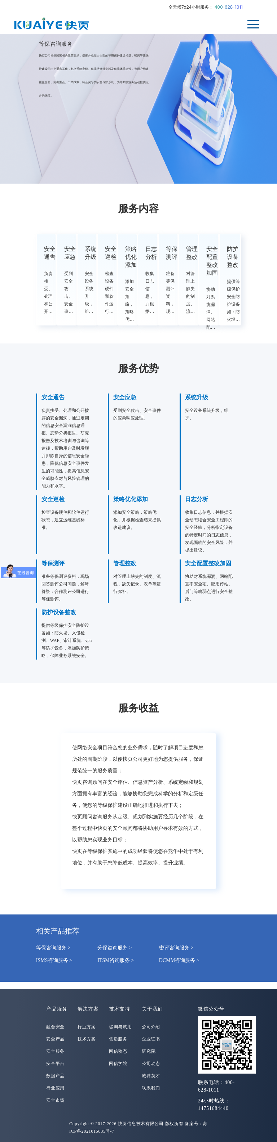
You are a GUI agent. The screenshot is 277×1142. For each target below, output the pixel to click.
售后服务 (118, 1039)
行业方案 (87, 1026)
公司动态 (151, 1063)
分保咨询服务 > (114, 947)
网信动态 (118, 1051)
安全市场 (55, 1100)
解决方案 (88, 1009)
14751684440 (213, 1108)
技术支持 (119, 1009)
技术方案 (87, 1039)
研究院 (148, 1051)
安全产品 (55, 1039)
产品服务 (56, 1009)
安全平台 (55, 1063)
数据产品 (55, 1075)
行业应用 (55, 1088)
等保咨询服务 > (53, 947)
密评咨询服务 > (176, 947)
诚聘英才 (151, 1075)
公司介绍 (151, 1026)
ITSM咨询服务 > (115, 960)
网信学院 (118, 1063)
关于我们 (152, 1009)
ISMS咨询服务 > (54, 960)
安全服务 (55, 1051)
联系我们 (151, 1088)
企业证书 (151, 1039)
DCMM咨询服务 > (179, 960)
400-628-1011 (229, 7)
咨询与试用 (120, 1026)
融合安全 (55, 1026)
